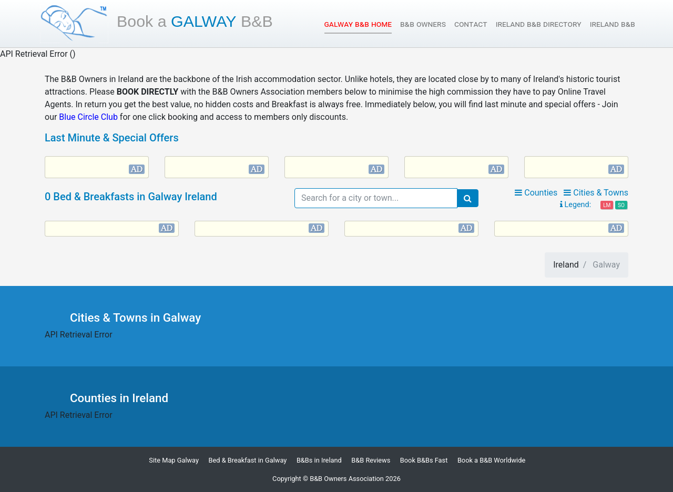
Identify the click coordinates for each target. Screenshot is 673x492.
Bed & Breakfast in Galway (248, 460)
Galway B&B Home (358, 23)
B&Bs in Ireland (319, 460)
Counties (536, 193)
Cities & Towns (596, 193)
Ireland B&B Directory (539, 24)
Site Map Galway (174, 460)
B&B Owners (423, 24)
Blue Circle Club (88, 117)
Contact (470, 24)
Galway (195, 21)
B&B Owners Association (347, 479)
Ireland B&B (612, 24)
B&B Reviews (370, 460)
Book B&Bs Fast (424, 460)
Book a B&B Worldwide (491, 460)
